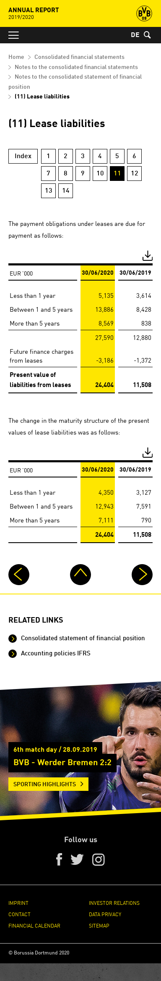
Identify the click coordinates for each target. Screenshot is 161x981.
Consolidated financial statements (79, 57)
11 (117, 173)
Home (16, 57)
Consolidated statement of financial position (82, 639)
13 (48, 191)
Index (23, 156)
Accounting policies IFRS (55, 654)
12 (134, 173)
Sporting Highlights (44, 784)
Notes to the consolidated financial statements (76, 67)
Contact (19, 913)
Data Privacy (105, 913)
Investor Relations (114, 902)
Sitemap (99, 925)
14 (66, 191)
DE (135, 35)
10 (100, 173)
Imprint (18, 902)
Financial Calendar (34, 925)
